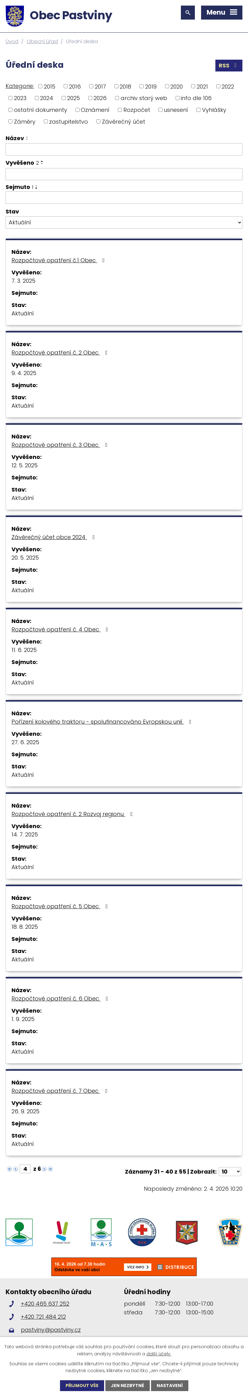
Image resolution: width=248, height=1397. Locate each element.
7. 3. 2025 (23, 281)
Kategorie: (20, 86)
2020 (176, 86)
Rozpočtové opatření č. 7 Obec (60, 1091)
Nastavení (170, 1385)
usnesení (176, 110)
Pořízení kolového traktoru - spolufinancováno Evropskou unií (102, 722)
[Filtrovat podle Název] (124, 149)
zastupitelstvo (68, 121)
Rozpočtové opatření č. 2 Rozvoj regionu (73, 814)
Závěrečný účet (123, 121)
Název (15, 138)
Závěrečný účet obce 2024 (54, 537)
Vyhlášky (214, 110)
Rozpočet (136, 110)
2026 (100, 98)
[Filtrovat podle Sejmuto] (124, 197)
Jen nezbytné (127, 1385)
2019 (151, 86)
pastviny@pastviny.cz (51, 1330)
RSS (229, 65)
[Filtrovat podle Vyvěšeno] (124, 174)
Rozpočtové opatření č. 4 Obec (61, 629)
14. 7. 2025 (24, 834)
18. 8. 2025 (24, 927)
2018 (125, 86)
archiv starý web (144, 98)
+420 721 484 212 (43, 1317)
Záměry (24, 121)
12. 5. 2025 (24, 465)
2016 (75, 86)
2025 (73, 98)
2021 (202, 86)
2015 (49, 86)
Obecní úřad (42, 41)
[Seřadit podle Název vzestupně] (27, 137)
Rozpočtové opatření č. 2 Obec (60, 352)
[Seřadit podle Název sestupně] (27, 139)
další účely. (158, 1353)
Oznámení (95, 110)
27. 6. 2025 (25, 742)
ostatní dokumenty (40, 110)
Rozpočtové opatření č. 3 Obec (60, 445)
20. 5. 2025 (25, 557)
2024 (46, 98)
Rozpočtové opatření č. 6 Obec (61, 998)
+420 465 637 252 (45, 1304)
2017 (100, 86)
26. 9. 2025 (25, 1111)
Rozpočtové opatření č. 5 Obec (60, 906)
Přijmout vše (82, 1385)
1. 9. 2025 (22, 1019)
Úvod (12, 41)
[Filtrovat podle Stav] (124, 222)
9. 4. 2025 (23, 373)
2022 (228, 86)
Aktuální (22, 313)
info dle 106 (196, 98)
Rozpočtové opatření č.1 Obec (59, 260)
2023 (20, 98)
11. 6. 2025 (24, 650)
